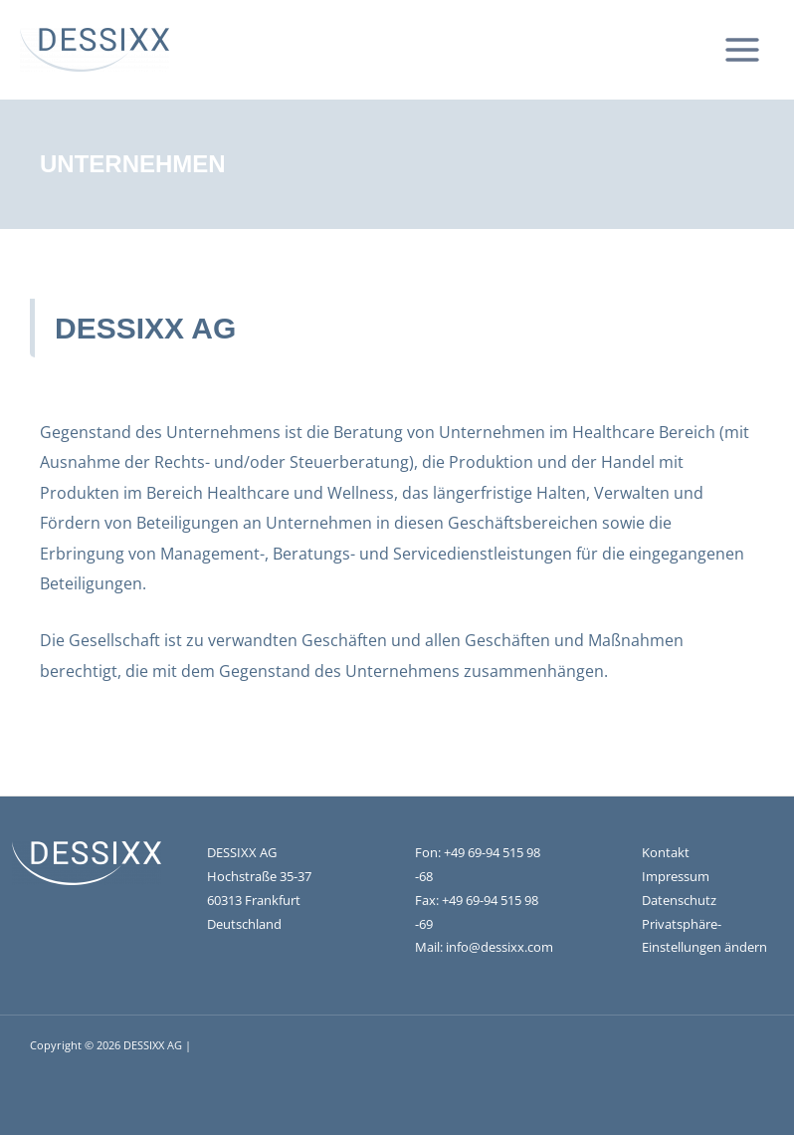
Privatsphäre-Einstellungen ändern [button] (704, 936)
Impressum (675, 876)
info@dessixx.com (499, 947)
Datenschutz (679, 900)
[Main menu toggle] (741, 50)
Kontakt (666, 852)
